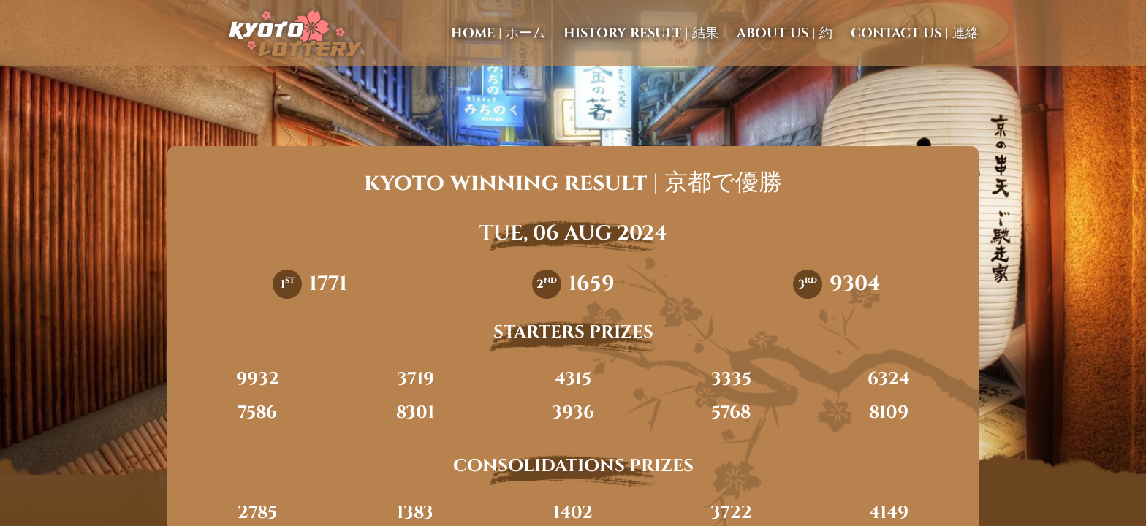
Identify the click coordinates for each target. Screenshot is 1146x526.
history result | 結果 (640, 33)
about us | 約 (784, 33)
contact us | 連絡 (915, 33)
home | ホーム (498, 33)
